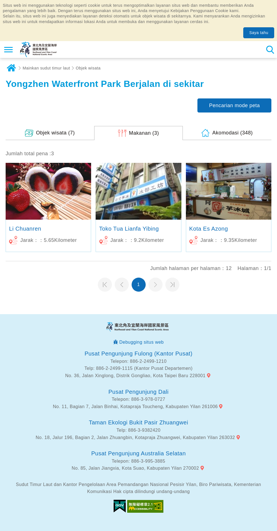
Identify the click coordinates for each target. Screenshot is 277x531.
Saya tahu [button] (258, 32)
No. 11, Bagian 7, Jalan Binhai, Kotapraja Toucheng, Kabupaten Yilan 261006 (135, 406)
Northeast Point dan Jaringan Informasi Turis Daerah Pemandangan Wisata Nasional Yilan (38, 49)
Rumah (11, 68)
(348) (232, 133)
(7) (55, 133)
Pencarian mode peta (234, 105)
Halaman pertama (105, 285)
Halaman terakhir (172, 285)
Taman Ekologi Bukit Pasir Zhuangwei (138, 422)
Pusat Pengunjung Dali (139, 392)
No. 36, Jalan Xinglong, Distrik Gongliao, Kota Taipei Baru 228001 (135, 375)
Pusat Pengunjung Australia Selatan (138, 453)
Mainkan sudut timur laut (46, 68)
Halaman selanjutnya (155, 285)
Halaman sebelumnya (122, 285)
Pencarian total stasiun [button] (270, 49)
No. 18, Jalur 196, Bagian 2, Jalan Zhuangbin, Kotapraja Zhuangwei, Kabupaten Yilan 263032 (135, 437)
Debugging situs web (141, 342)
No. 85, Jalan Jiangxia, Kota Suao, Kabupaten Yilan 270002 (135, 468)
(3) (144, 133)
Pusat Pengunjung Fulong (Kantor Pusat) (139, 353)
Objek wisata (88, 68)
